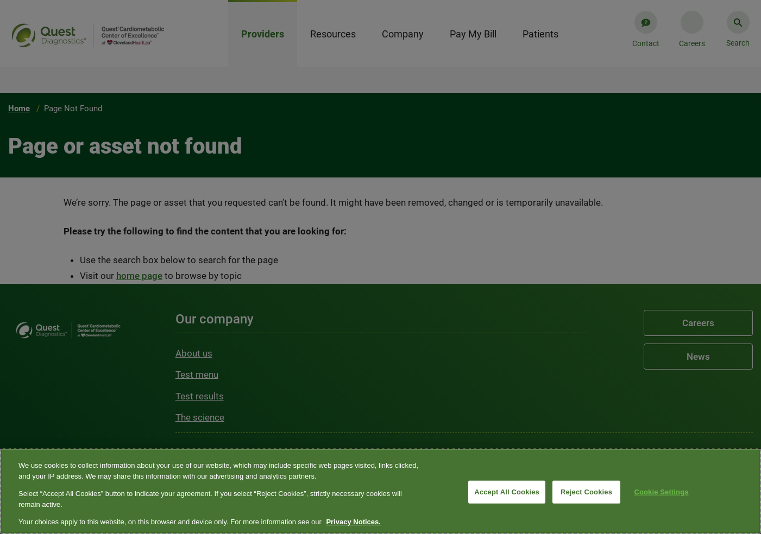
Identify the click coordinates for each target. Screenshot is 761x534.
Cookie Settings (661, 492)
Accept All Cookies (506, 492)
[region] (380, 491)
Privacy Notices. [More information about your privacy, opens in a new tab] (353, 522)
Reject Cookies (586, 492)
